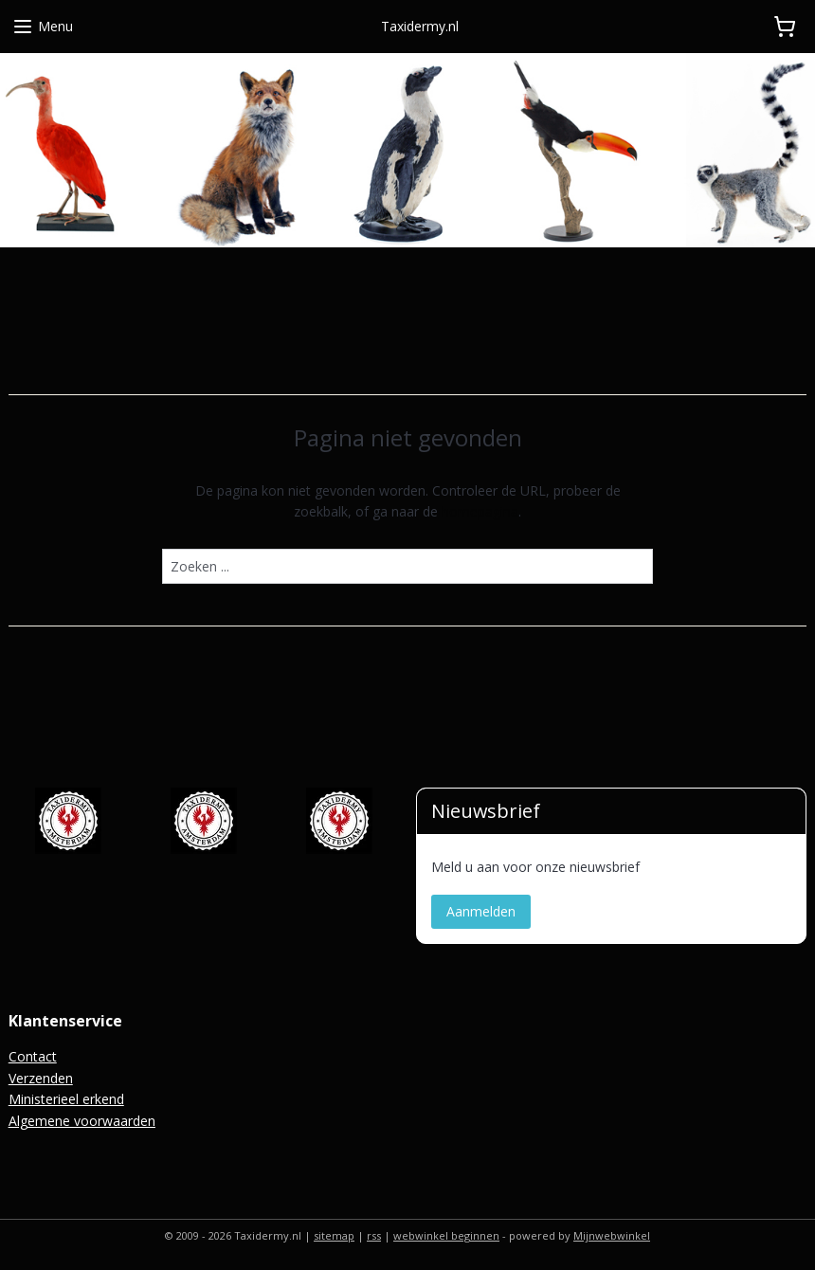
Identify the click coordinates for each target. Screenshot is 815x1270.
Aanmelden (481, 911)
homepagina (480, 511)
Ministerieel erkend (66, 1099)
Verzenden (41, 1078)
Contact (33, 1056)
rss (374, 1235)
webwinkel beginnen (446, 1235)
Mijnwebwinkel (611, 1235)
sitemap (334, 1235)
